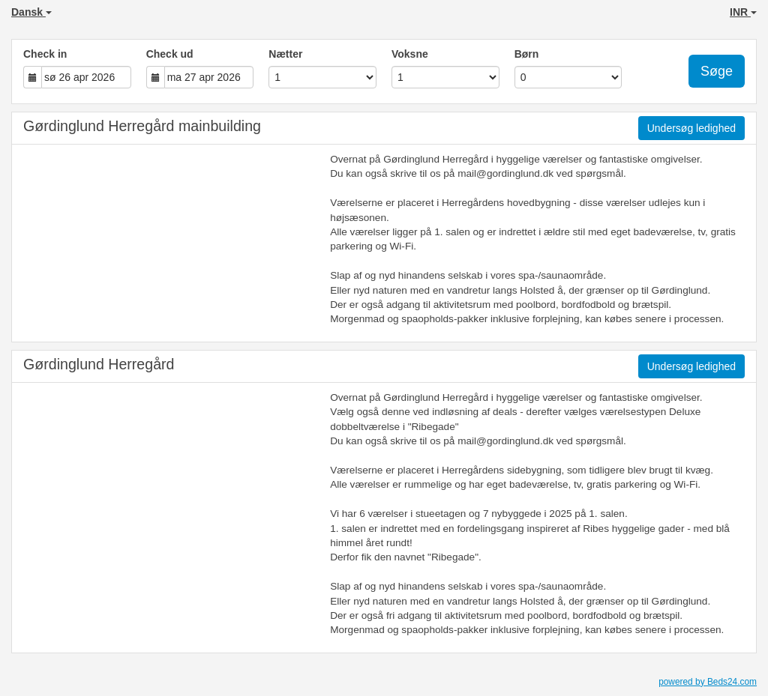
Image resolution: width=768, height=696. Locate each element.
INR (743, 12)
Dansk (31, 12)
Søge (716, 71)
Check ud (170, 54)
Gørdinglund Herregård (98, 364)
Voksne (410, 54)
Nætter (285, 54)
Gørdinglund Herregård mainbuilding (142, 126)
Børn (526, 54)
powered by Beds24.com (707, 682)
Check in (45, 54)
